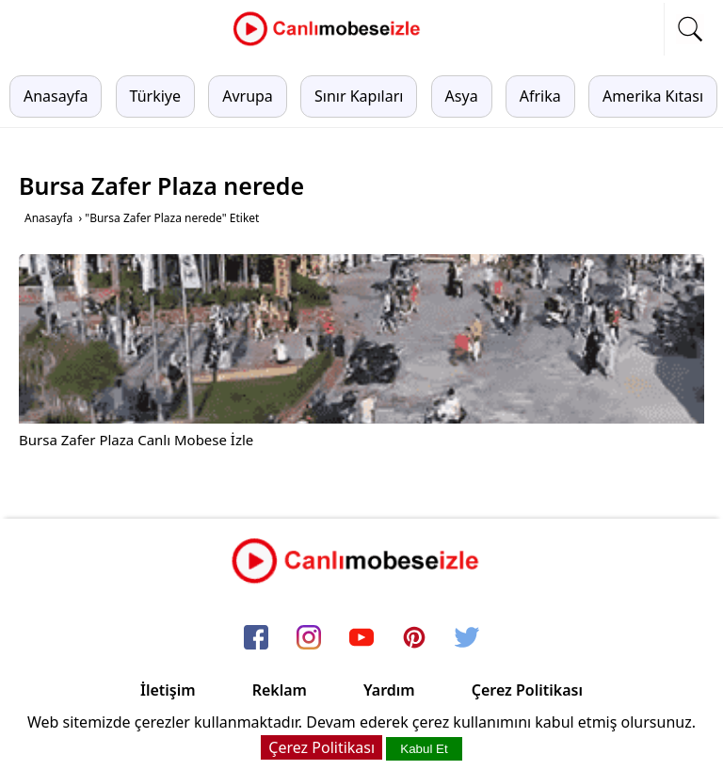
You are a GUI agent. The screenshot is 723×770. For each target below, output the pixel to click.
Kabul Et (423, 749)
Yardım (389, 690)
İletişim (168, 690)
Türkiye (155, 96)
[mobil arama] (690, 29)
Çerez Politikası (527, 690)
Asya (461, 96)
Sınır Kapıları (358, 96)
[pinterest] (414, 639)
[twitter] (467, 639)
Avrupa (247, 96)
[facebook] (256, 639)
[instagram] (309, 639)
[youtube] (361, 639)
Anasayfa (56, 96)
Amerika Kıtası (652, 96)
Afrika (540, 96)
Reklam (279, 690)
